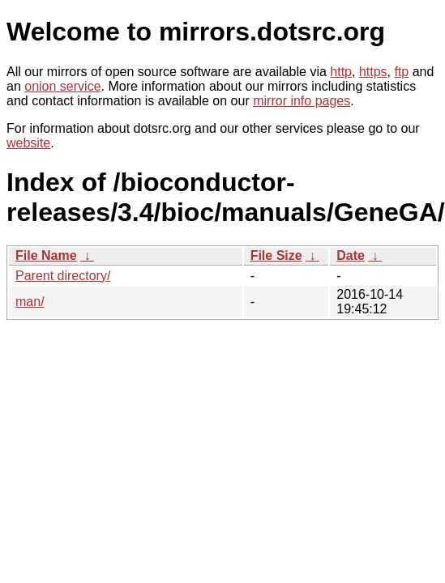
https (373, 72)
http (341, 72)
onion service (62, 86)
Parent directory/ (62, 276)
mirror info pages (301, 101)
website (28, 143)
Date (350, 255)
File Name (46, 255)
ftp (401, 72)
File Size (276, 255)
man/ (30, 302)
